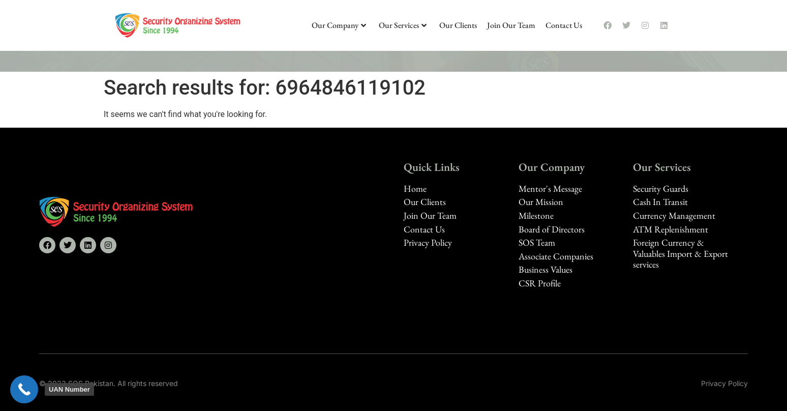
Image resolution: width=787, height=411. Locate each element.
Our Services (403, 25)
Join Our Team (511, 25)
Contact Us (564, 25)
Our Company (339, 25)
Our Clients (458, 25)
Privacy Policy (724, 383)
